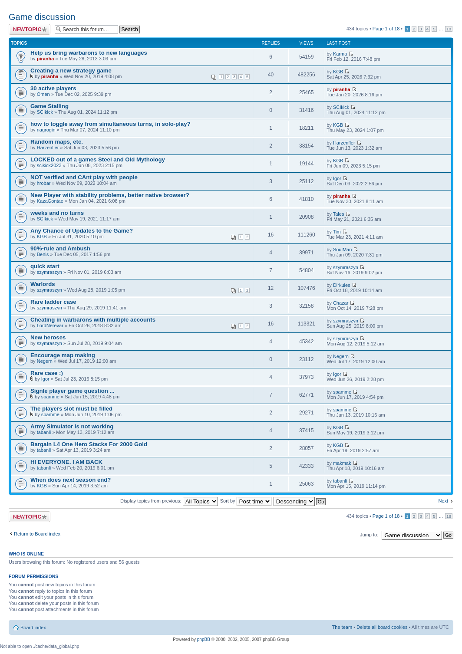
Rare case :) (46, 373)
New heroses (48, 337)
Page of (386, 28)
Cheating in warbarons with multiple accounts (92, 319)
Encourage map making (62, 355)
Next (443, 500)
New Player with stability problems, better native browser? (109, 195)
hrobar (44, 183)
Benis (43, 254)
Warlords (42, 284)
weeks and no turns (57, 213)
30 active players (53, 88)
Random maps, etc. (56, 141)
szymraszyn (49, 272)
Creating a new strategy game (71, 70)
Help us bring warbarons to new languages (88, 52)
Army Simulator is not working (71, 426)
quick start (44, 266)
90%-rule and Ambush (60, 248)
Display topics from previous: (169, 500)
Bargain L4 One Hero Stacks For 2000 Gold (88, 444)
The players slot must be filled (71, 408)
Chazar (340, 303)
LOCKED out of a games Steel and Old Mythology (97, 159)
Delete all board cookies (381, 627)
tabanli (44, 432)
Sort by (245, 500)
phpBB (203, 639)
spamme (50, 396)
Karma (340, 53)
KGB (338, 71)
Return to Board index (37, 533)
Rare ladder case (53, 302)
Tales (338, 214)
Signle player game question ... (72, 391)
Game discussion (42, 17)
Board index (33, 627)
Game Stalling (49, 106)
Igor (337, 178)
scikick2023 (49, 165)
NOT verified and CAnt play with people (84, 177)
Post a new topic (29, 29)
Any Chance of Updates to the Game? (81, 230)
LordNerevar (50, 325)
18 (448, 28)
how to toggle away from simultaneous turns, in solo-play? (110, 124)
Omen (43, 94)
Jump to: (369, 534)
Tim (337, 231)
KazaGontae (50, 201)
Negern (45, 361)
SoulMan (342, 249)
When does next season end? (70, 480)
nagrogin (46, 129)
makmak (342, 463)
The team (342, 627)
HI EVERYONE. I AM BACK (66, 462)
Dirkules (341, 285)
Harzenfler (48, 147)
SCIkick (45, 112)
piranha (45, 58)
